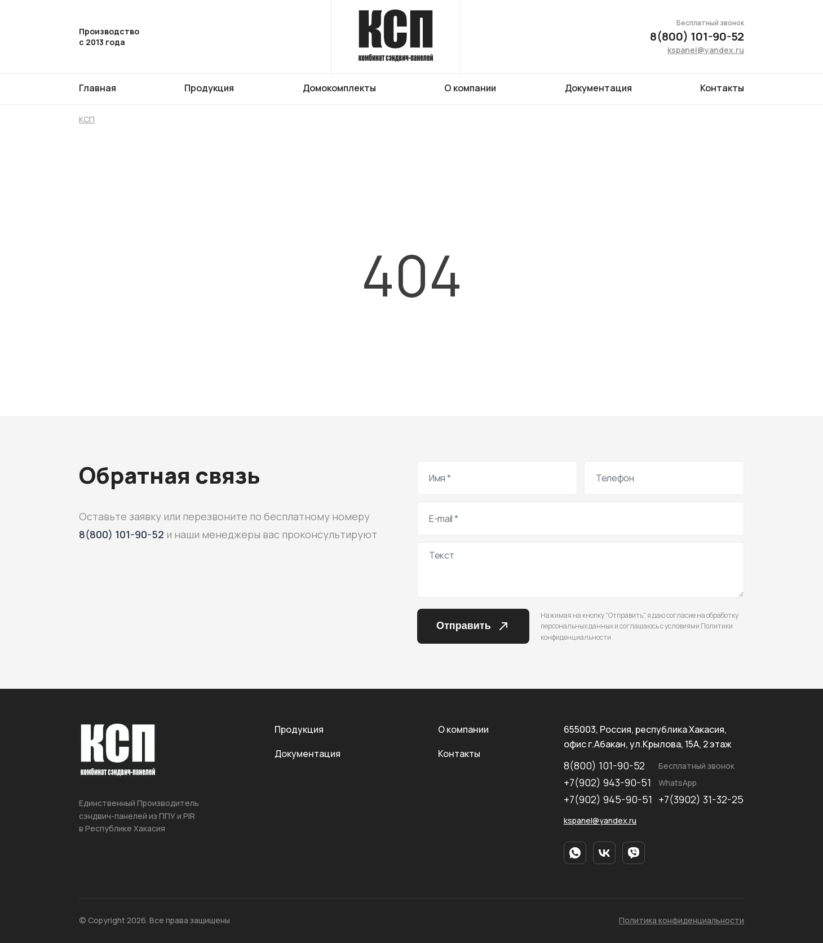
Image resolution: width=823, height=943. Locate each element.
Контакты (722, 88)
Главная (97, 88)
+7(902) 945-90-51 (608, 800)
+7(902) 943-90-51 (607, 783)
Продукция (209, 88)
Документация (598, 88)
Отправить (473, 626)
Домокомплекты (339, 88)
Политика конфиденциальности (681, 920)
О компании (470, 88)
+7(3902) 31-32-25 (701, 800)
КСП (87, 119)
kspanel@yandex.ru (705, 50)
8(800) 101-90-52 (697, 36)
